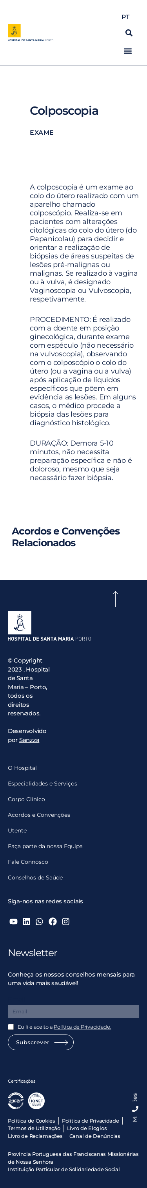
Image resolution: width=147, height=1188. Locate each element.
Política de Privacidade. (82, 1027)
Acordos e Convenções (39, 814)
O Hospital (22, 767)
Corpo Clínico (26, 799)
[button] (128, 32)
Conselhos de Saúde (35, 877)
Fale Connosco (28, 861)
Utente (17, 830)
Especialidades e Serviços (42, 783)
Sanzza (29, 740)
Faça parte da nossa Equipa (45, 846)
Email (16, 999)
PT (127, 17)
